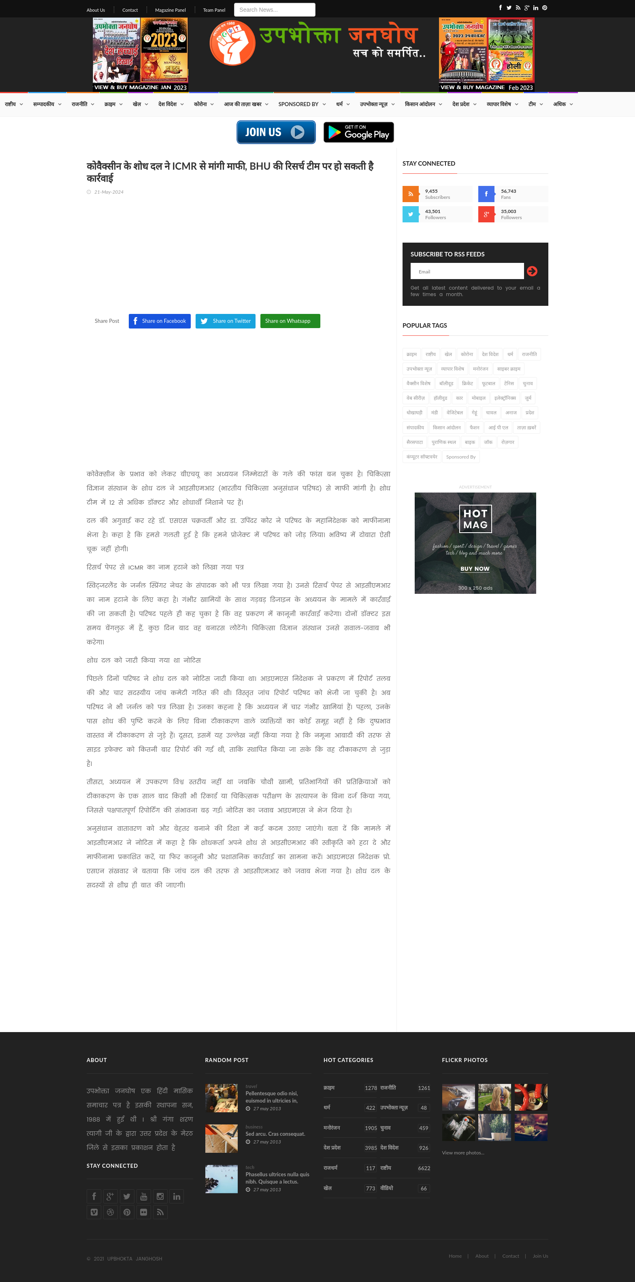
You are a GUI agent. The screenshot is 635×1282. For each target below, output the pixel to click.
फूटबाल (488, 383)
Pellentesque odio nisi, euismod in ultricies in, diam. (272, 1100)
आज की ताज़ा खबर (242, 104)
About (482, 1256)
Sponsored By (299, 104)
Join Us (540, 1256)
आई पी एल (498, 427)
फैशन (474, 427)
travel (251, 1086)
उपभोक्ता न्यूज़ (374, 104)
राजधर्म (350, 1168)
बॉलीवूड (446, 383)
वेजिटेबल (455, 413)
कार (459, 398)
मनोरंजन (480, 369)
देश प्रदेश (460, 104)
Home (455, 1256)
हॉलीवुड (440, 398)
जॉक (488, 442)
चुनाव (528, 383)
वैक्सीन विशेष (418, 383)
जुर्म (528, 398)
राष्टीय (10, 104)
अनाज (511, 413)
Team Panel (214, 10)
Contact (130, 10)
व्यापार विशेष (499, 104)
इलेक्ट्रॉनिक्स (505, 398)
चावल (491, 413)
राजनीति (79, 104)
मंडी (434, 413)
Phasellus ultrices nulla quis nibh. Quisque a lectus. (277, 1178)
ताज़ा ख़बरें (526, 427)
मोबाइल (479, 398)
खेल (137, 104)
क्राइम (109, 104)
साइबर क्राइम (508, 369)
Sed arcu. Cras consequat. (275, 1134)
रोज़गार (507, 442)
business (254, 1127)
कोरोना (200, 104)
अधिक (559, 104)
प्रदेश (530, 413)
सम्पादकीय (43, 104)
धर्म (339, 104)
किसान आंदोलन (420, 104)
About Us (96, 10)
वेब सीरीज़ (416, 398)
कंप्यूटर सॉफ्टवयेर (422, 457)
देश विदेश (167, 104)
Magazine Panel (170, 10)
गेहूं (474, 413)
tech (250, 1167)
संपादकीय (415, 427)
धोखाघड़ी (414, 413)
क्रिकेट (467, 383)
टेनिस (509, 383)
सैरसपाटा (415, 442)
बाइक (470, 442)
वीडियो (405, 1188)
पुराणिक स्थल (444, 442)
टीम (532, 104)
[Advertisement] (238, 257)
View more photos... (463, 1153)
